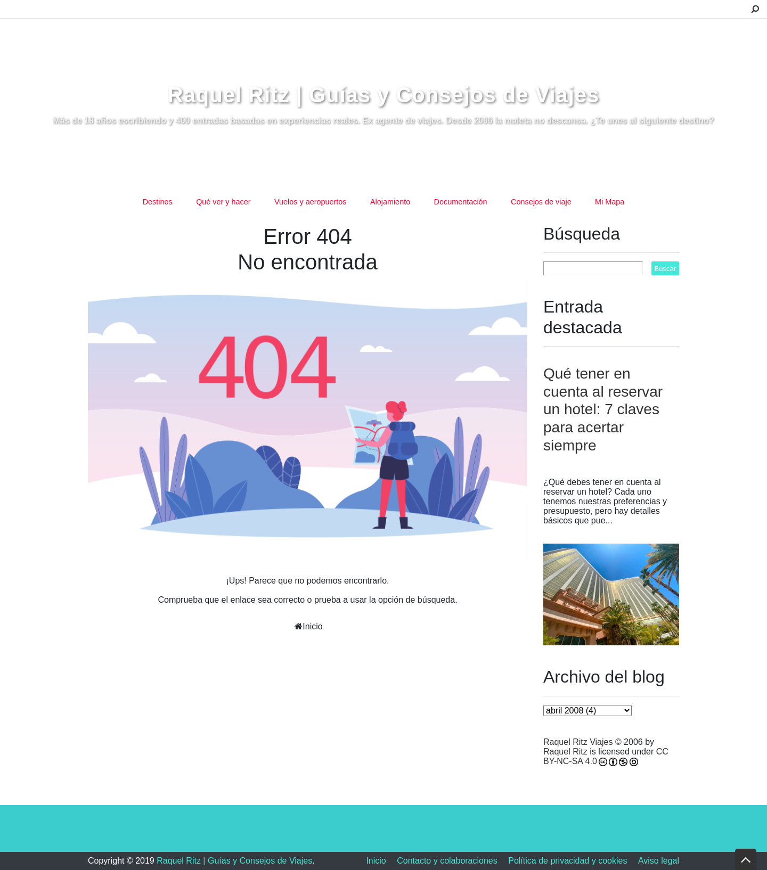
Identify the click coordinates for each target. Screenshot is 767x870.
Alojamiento (390, 202)
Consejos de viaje (541, 202)
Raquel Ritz (565, 751)
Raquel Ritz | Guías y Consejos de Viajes (384, 94)
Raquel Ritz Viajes (578, 741)
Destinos (158, 202)
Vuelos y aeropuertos (310, 202)
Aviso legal (658, 860)
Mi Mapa (609, 202)
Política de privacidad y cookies (567, 860)
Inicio (312, 626)
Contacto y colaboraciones (447, 860)
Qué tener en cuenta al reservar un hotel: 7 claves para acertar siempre (603, 409)
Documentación (460, 202)
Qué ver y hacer (223, 202)
